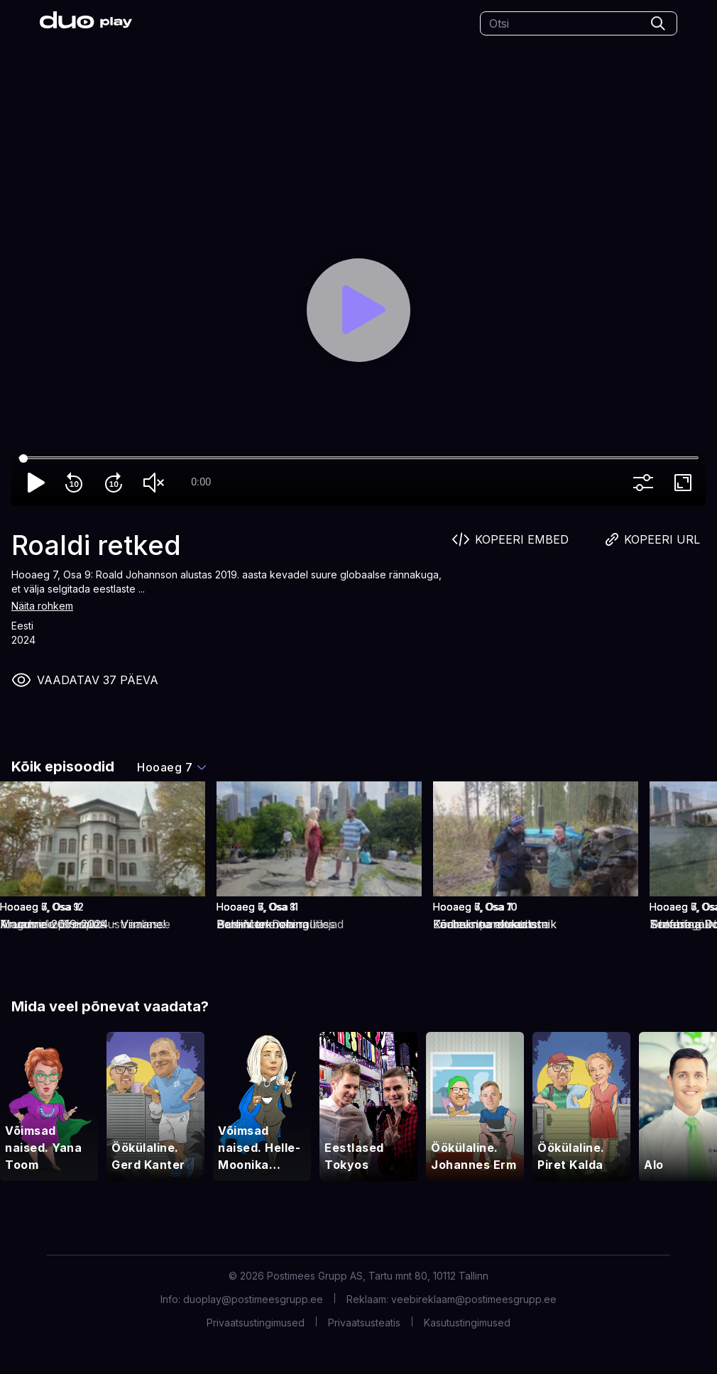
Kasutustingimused (467, 1323)
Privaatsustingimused (256, 1323)
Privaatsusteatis (364, 1323)
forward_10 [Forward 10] (116, 482)
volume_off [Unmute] (156, 482)
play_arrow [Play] (36, 482)
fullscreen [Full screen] (685, 482)
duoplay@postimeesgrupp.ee (253, 1299)
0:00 (201, 482)
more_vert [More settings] (646, 482)
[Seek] (358, 458)
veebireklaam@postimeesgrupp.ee (474, 1299)
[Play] (359, 310)
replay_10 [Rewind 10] (76, 482)
